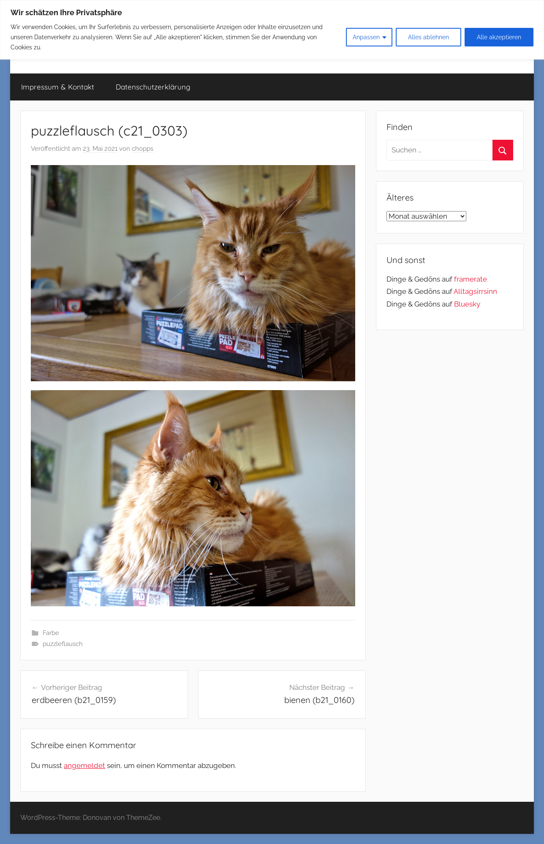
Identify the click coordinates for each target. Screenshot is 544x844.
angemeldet (84, 765)
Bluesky (467, 304)
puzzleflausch (63, 644)
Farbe (51, 633)
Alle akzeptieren (499, 37)
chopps (142, 148)
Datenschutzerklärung (153, 86)
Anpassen (366, 37)
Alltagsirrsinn (475, 291)
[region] (272, 30)
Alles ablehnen (428, 37)
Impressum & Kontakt (57, 86)
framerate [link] (470, 279)
